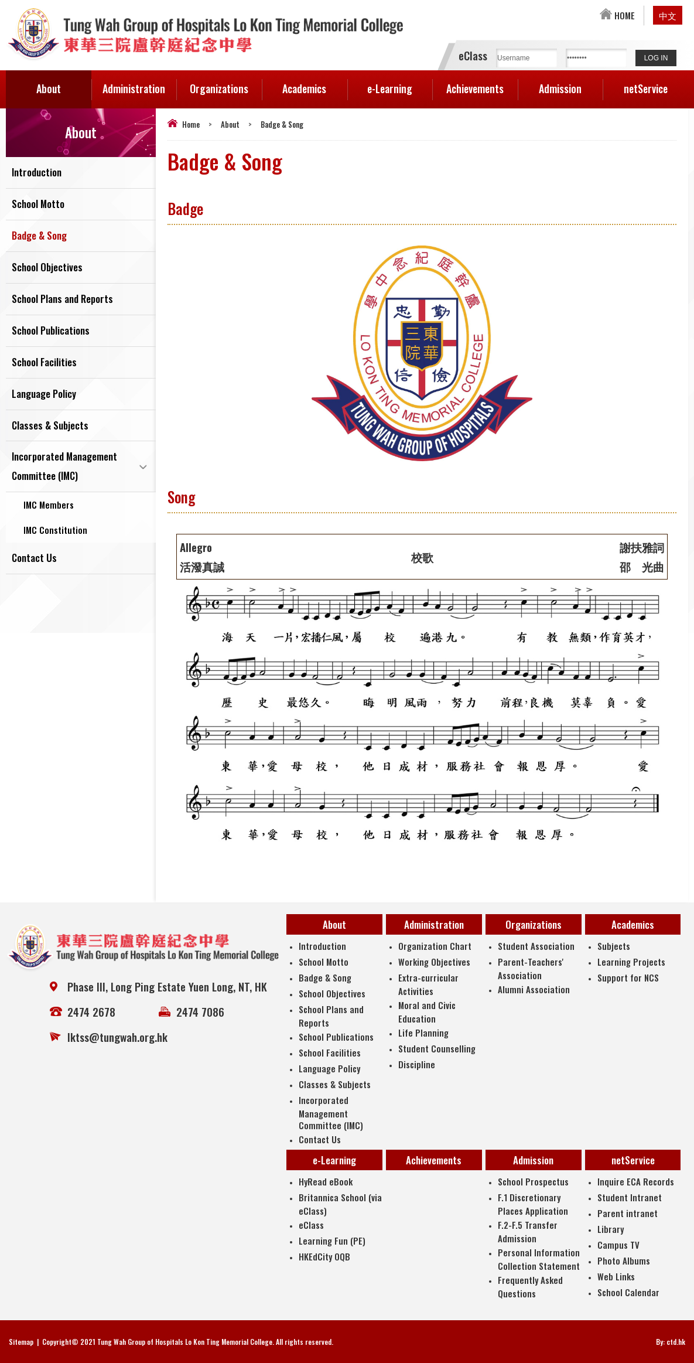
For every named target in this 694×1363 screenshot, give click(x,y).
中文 (667, 15)
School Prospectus (533, 1181)
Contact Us (34, 558)
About (63, 83)
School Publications (51, 330)
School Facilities (44, 362)
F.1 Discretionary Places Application (533, 1204)
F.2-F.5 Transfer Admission (528, 1231)
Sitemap (21, 1342)
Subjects (613, 945)
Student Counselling (437, 1048)
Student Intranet (629, 1197)
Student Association (536, 945)
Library (610, 1228)
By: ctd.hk (670, 1342)
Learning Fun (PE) (332, 1240)
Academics (314, 83)
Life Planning (423, 1032)
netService (656, 83)
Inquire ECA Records (635, 1181)
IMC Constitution (55, 530)
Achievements (475, 88)
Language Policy (44, 394)
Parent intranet (627, 1213)
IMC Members (48, 505)
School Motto (38, 204)
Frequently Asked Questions (530, 1286)
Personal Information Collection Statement (539, 1259)
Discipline (416, 1064)
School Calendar (628, 1292)
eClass (311, 1224)
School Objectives (47, 267)
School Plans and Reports (62, 299)
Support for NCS (628, 977)
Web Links (616, 1276)
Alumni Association (534, 989)
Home (191, 124)
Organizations (226, 83)
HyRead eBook (326, 1181)
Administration (139, 83)
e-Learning (399, 83)
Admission (571, 83)
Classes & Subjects (50, 425)
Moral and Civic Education (427, 1012)
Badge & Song (39, 236)
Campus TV (618, 1244)
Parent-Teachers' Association (530, 968)
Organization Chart (434, 945)
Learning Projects (631, 961)
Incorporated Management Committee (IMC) (64, 467)
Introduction (36, 172)
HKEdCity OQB (324, 1256)
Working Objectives (434, 961)
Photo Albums (623, 1260)
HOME (617, 15)
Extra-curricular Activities (428, 984)
